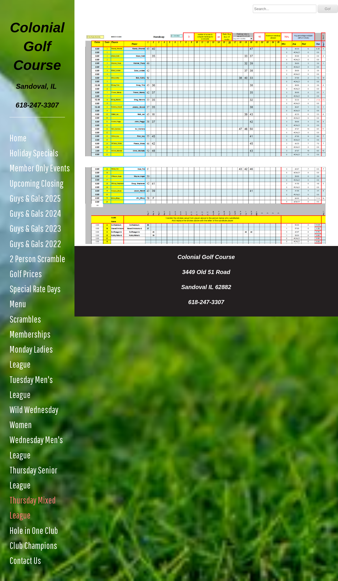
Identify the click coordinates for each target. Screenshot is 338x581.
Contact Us (25, 560)
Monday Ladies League (31, 356)
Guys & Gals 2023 (35, 228)
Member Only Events (40, 167)
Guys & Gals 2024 (35, 213)
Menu (18, 303)
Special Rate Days (35, 288)
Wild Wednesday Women (34, 417)
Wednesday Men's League (36, 447)
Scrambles (25, 319)
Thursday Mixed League (33, 507)
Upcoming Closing (37, 183)
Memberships (30, 334)
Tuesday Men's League (31, 387)
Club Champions (33, 545)
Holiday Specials (34, 152)
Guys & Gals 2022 (35, 243)
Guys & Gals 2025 (35, 198)
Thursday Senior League (33, 477)
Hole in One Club (34, 530)
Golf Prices (26, 273)
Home (18, 137)
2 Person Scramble (37, 258)
